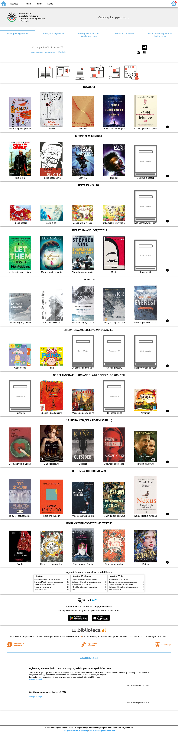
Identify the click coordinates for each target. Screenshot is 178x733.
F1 (156, 3)
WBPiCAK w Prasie (124, 33)
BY (144, 3)
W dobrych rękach (115, 589)
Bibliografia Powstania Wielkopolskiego (89, 34)
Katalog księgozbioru (18, 33)
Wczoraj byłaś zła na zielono (81, 584)
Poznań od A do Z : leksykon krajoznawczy (49, 582)
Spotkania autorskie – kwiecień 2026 (48, 692)
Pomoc (39, 4)
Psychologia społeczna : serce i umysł (47, 579)
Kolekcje (62, 52)
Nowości (14, 4)
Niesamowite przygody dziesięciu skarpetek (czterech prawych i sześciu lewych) (135, 582)
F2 (163, 3)
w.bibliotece (74, 636)
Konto (50, 4)
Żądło (73, 589)
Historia (27, 4)
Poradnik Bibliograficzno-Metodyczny (160, 34)
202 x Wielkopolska (41, 589)
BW (132, 3)
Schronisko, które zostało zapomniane (84, 587)
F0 (151, 3)
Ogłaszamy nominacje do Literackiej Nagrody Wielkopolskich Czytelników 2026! (70, 668)
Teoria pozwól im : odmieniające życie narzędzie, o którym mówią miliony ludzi (98, 582)
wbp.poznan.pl (35, 679)
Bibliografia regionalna (53, 33)
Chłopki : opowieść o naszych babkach (84, 579)
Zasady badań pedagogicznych (45, 584)
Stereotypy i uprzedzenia (43, 587)
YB (138, 3)
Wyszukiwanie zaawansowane (44, 52)
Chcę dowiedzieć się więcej (75, 730)
